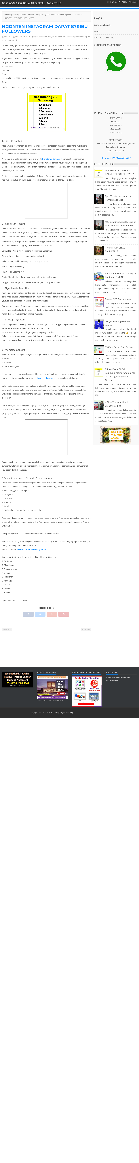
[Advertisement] (45, 651)
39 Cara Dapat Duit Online (119, 347)
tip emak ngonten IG (65, 14)
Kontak (97, 31)
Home (6, 14)
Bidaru (124, 2)
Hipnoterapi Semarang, (52, 159)
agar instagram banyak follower (22, 14)
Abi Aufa (8, 36)
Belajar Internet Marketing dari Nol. (32, 549)
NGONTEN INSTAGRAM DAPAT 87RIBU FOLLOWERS (45, 29)
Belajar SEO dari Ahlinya (45, 378)
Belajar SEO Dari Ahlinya (118, 299)
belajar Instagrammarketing (46, 14)
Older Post (86, 629)
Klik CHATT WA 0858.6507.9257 (116, 157)
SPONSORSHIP (113, 2)
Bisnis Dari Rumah (102, 24)
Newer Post (7, 629)
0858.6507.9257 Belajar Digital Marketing (31, 3)
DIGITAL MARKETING (104, 37)
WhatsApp (133, 2)
